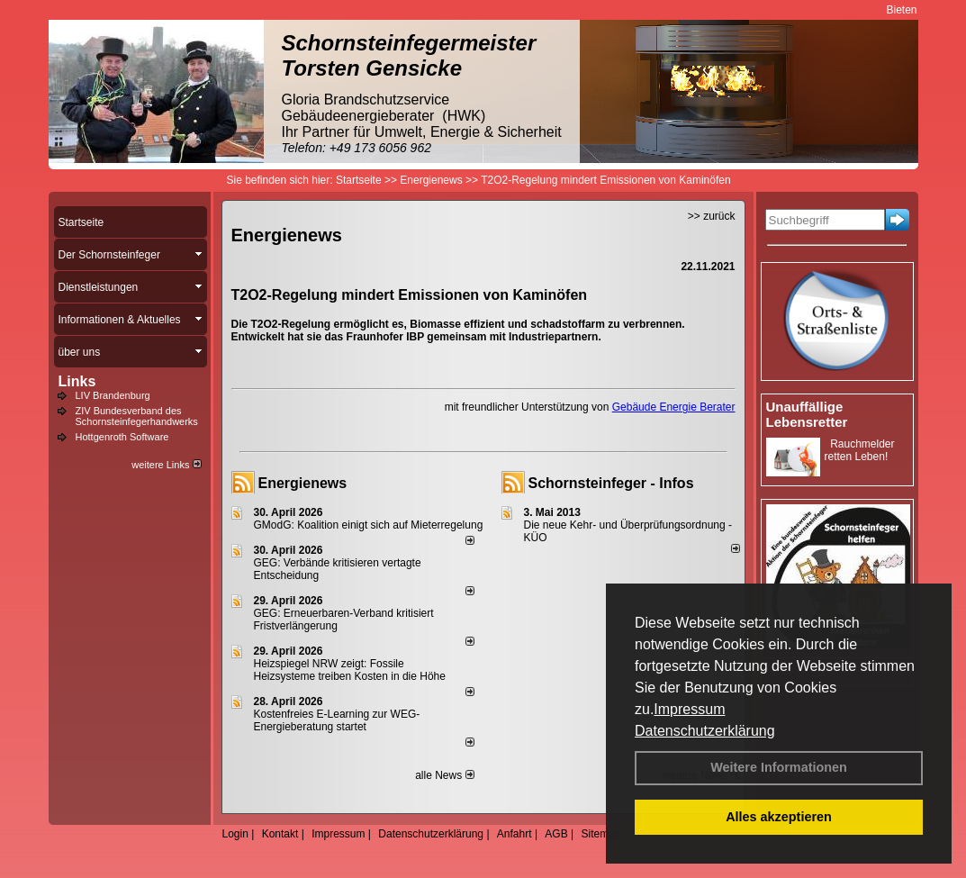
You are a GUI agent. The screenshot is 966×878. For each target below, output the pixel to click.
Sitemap (600, 834)
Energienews (303, 483)
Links (77, 381)
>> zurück (712, 216)
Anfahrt (514, 834)
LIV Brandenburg (113, 395)
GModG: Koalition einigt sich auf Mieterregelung (368, 525)
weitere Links (166, 464)
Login (235, 834)
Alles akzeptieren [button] (779, 817)
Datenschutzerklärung (705, 730)
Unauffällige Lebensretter (807, 414)
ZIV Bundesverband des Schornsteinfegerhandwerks (137, 416)
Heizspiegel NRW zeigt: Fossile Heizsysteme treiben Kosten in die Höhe (350, 670)
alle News (444, 775)
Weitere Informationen (778, 767)
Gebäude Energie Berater (674, 407)
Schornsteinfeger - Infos (611, 483)
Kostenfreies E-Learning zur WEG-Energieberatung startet (337, 720)
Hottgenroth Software (122, 436)
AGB (556, 834)
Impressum (689, 709)
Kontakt (280, 834)
